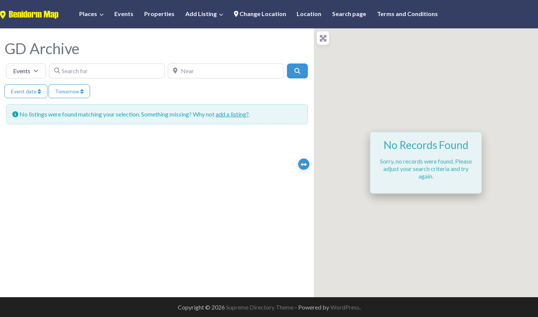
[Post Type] (26, 70)
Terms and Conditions (407, 13)
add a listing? (232, 114)
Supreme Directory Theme (260, 307)
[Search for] (107, 70)
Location (309, 13)
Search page (349, 13)
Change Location (260, 13)
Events (123, 13)
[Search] (297, 70)
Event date (26, 91)
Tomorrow (69, 91)
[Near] (226, 70)
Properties (159, 13)
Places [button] (88, 13)
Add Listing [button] (201, 13)
